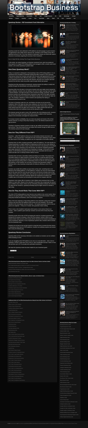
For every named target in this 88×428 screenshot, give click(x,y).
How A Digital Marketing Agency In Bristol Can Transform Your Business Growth (24, 265)
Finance (17, 18)
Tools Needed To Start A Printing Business (16, 374)
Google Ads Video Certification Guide (67, 408)
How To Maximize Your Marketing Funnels (16, 320)
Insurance (69, 18)
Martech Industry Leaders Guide (66, 335)
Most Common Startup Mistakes (15, 322)
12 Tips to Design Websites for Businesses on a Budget (72, 199)
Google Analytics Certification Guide (67, 410)
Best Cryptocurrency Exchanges (15, 279)
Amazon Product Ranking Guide (15, 306)
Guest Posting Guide (64, 399)
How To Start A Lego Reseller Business (16, 354)
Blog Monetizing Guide (13, 330)
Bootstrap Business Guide (65, 324)
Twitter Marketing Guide (65, 354)
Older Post (53, 257)
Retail (53, 18)
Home (32, 257)
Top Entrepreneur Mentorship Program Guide (69, 414)
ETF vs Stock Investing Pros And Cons (16, 289)
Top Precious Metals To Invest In (15, 318)
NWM (30, 423)
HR (58, 18)
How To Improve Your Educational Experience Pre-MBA (72, 295)
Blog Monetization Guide (65, 333)
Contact (73, 16)
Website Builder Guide (64, 331)
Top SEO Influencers (12, 326)
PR (55, 16)
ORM (60, 16)
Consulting (11, 16)
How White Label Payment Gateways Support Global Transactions (71, 42)
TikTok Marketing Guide (65, 371)
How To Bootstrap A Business (14, 346)
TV (38, 423)
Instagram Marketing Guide (65, 367)
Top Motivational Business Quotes (15, 366)
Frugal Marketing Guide (13, 310)
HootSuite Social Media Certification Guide (68, 401)
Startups (11, 18)
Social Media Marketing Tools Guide (67, 348)
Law (74, 18)
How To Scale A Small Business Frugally (16, 293)
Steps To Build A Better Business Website (16, 334)
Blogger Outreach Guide (65, 343)
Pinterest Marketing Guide (65, 365)
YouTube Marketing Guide (65, 361)
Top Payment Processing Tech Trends (16, 316)
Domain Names (55, 423)
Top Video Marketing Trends (14, 328)
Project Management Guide (65, 395)
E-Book (40, 423)
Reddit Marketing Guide (65, 358)
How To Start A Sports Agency (14, 362)
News (27, 423)
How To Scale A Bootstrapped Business (16, 376)
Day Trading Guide (12, 332)
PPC (36, 16)
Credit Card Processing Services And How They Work (72, 76)
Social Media (29, 16)
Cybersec (65, 423)
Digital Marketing (20, 16)
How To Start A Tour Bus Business (15, 378)
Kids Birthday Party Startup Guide (15, 356)
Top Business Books (12, 324)
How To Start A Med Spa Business (15, 370)
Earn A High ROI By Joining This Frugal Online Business (24, 59)
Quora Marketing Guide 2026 (14, 271)
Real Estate (41, 18)
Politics (62, 423)
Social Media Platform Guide (66, 373)
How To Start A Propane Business (15, 360)
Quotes (44, 423)
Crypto (30, 18)
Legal (25, 423)
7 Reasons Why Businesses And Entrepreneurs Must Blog (72, 25)
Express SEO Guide (64, 376)
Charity (72, 423)
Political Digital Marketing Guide (66, 416)
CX (32, 423)
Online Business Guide (64, 382)
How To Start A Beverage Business (15, 364)
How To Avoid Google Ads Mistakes (15, 295)
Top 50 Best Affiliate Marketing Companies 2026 (72, 253)
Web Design (66, 16)
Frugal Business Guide (64, 388)
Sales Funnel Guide (64, 350)
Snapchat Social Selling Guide (66, 363)
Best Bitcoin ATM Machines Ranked (15, 277)
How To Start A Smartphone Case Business (17, 380)
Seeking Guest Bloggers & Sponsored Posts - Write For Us (72, 84)
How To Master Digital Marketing (15, 291)
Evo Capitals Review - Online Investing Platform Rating (71, 207)
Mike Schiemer (20, 423)
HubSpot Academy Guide (65, 403)
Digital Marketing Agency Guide (66, 391)
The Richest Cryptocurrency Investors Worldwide (18, 287)
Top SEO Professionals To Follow (15, 338)
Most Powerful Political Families (15, 350)
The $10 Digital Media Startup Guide (67, 328)
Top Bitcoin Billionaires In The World (15, 285)
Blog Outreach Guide (64, 380)
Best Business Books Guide (65, 386)
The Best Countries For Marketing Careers (17, 352)
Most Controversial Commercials (15, 314)
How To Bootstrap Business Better (15, 372)
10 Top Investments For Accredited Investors (70, 223)
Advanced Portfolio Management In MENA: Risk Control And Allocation (22, 269)
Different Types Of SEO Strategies (15, 304)
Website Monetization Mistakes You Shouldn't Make (18, 263)
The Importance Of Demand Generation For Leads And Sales (72, 260)
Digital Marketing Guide (65, 337)
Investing (24, 18)
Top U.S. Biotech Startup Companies (15, 312)
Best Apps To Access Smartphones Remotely (17, 283)
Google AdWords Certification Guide (67, 406)
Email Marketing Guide (64, 339)
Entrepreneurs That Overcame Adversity (16, 358)
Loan (63, 18)
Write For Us (48, 423)
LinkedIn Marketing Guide (65, 369)
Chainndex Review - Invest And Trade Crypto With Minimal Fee (72, 215)
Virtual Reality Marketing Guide (66, 352)
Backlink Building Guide (65, 341)
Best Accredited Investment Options (15, 281)
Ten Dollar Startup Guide (13, 302)
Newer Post (11, 257)
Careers (69, 423)
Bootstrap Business (13, 423)
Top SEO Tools (11, 348)
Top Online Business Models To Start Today (17, 342)
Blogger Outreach (48, 16)
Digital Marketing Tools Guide (66, 346)
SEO (41, 16)
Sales (48, 18)
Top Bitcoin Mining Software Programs (16, 308)
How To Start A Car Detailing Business (16, 368)
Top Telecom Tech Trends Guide (66, 378)
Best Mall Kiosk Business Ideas (14, 344)
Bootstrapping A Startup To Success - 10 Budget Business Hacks (21, 267)
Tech (35, 18)
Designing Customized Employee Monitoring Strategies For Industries (72, 51)
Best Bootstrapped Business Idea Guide (68, 384)
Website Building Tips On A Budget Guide (68, 412)
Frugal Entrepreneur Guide (65, 326)
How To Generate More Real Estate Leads (16, 336)
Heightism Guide (63, 397)
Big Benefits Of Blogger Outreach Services (17, 340)
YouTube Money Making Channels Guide (68, 393)
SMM (59, 423)
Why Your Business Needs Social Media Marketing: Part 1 (72, 304)
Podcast (35, 423)
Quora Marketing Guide (65, 356)
